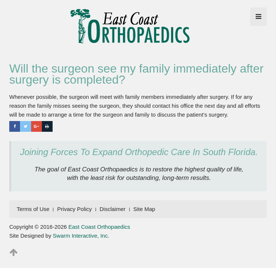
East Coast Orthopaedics (99, 227)
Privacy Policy (74, 209)
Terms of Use (33, 209)
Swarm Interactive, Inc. (81, 235)
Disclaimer (113, 209)
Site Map (144, 209)
